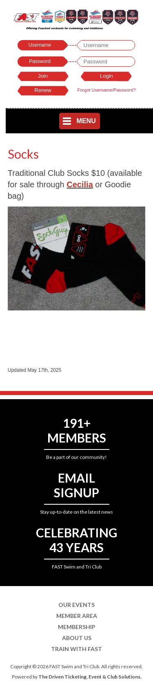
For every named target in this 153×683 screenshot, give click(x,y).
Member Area (76, 615)
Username (40, 45)
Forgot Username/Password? (106, 90)
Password (40, 61)
